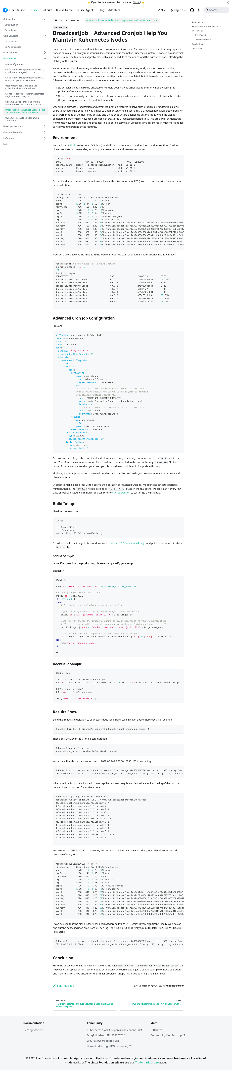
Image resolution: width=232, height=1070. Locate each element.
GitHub (136, 2)
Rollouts (47, 10)
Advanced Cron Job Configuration (206, 26)
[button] (25, 19)
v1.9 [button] (160, 10)
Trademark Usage (147, 1062)
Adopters (114, 10)
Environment (197, 22)
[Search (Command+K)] (216, 10)
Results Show (198, 44)
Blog (101, 10)
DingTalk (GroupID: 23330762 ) (106, 1035)
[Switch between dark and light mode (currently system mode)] (198, 10)
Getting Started (33, 1030)
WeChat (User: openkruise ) (104, 1041)
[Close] (228, 2)
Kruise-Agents (86, 10)
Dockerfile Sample (203, 39)
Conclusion (197, 48)
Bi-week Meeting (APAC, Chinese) (109, 1046)
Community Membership (168, 1035)
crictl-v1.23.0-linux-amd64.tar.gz (128, 543)
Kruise (34, 10)
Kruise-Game (64, 10)
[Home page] (56, 20)
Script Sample (201, 35)
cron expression (121, 492)
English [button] (176, 10)
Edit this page (63, 986)
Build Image (197, 30)
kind (72, 145)
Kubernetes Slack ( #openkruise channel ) (114, 1030)
